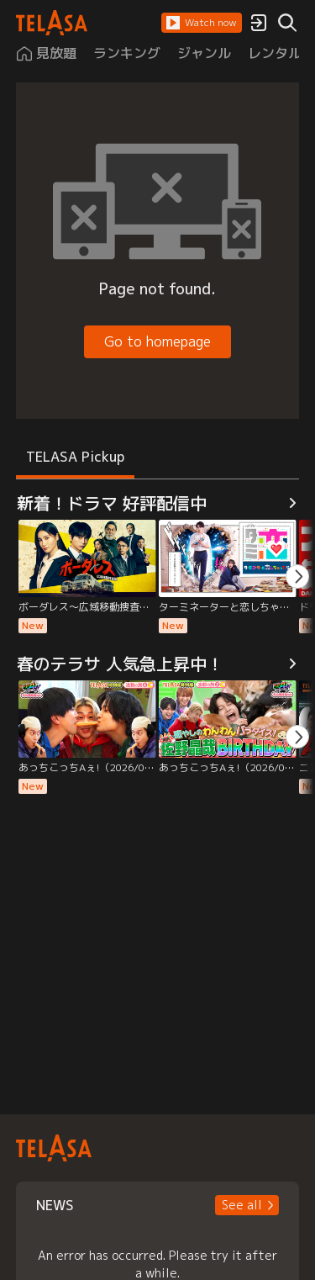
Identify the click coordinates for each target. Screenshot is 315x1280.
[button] (201, 23)
